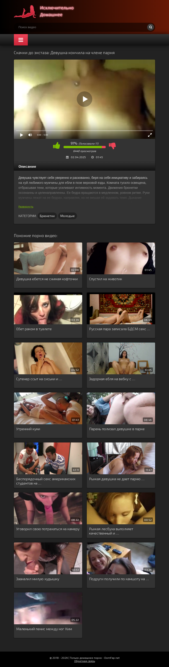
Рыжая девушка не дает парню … (116, 479)
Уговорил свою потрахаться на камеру (47, 529)
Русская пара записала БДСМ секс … (119, 329)
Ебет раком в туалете (34, 329)
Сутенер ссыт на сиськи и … (39, 379)
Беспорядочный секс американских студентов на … (45, 481)
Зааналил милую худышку (37, 579)
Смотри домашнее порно (48, 11)
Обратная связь (84, 660)
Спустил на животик (105, 279)
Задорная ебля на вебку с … (112, 379)
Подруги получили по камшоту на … (119, 579)
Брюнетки (47, 216)
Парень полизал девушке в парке (117, 429)
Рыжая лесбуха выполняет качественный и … (111, 531)
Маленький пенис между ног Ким (44, 629)
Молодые (67, 216)
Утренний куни (28, 429)
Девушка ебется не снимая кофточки (47, 279)
